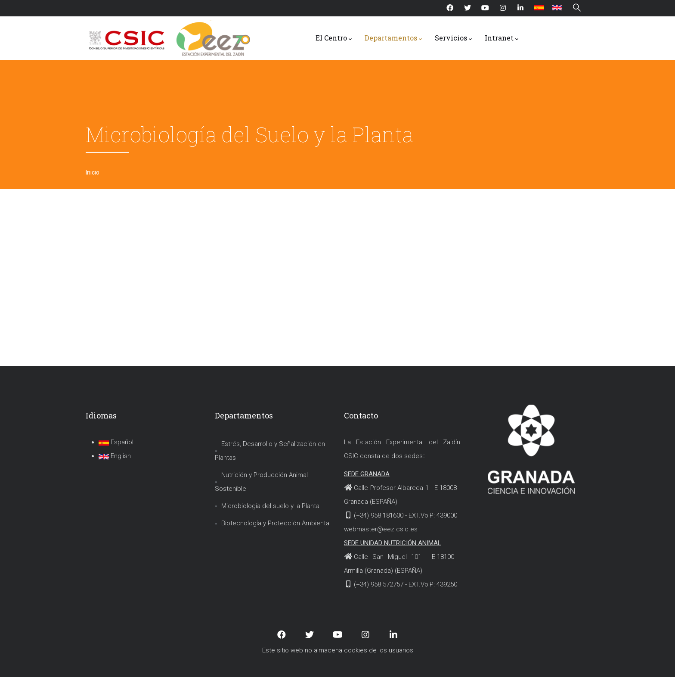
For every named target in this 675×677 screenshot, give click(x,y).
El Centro (334, 38)
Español (116, 442)
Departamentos (393, 38)
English (115, 456)
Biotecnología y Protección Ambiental (276, 523)
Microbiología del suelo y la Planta (270, 506)
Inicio (92, 172)
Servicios (453, 38)
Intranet (501, 38)
